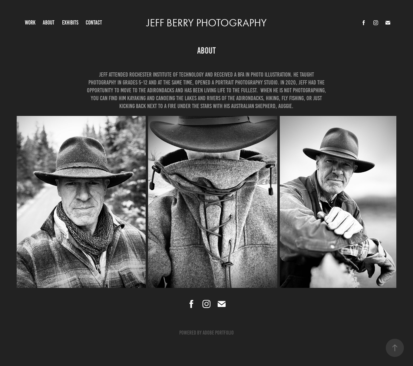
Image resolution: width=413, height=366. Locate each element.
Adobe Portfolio (218, 333)
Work (30, 22)
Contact (94, 22)
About (49, 22)
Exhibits (70, 22)
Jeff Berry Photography (207, 23)
